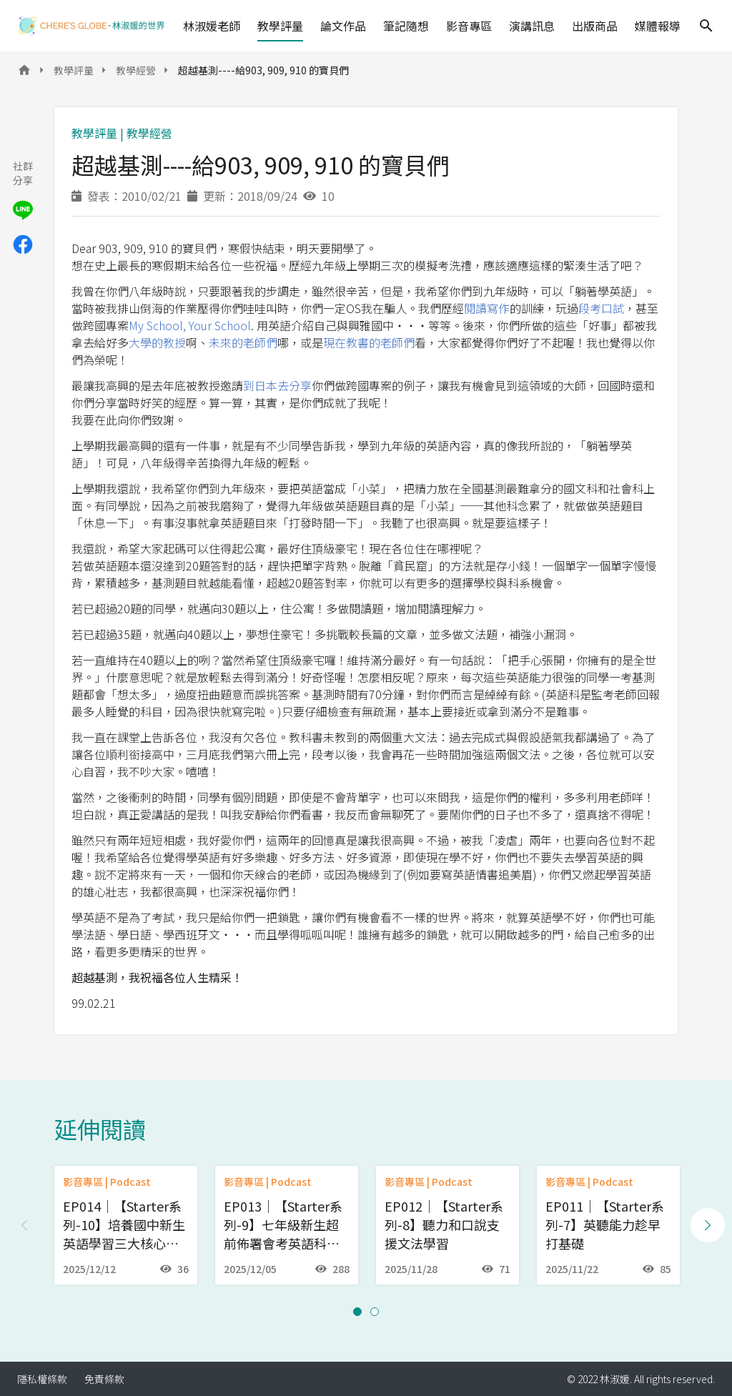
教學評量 (280, 25)
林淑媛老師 (211, 25)
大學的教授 (157, 342)
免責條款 (104, 1379)
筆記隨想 (406, 25)
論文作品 (343, 25)
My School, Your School (190, 325)
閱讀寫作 (487, 308)
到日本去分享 (277, 385)
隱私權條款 (42, 1379)
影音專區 (469, 25)
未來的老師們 (243, 342)
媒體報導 (658, 25)
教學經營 (136, 70)
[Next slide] (708, 1225)
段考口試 (601, 308)
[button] (357, 1311)
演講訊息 (532, 25)
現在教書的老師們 (369, 342)
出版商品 (595, 25)
